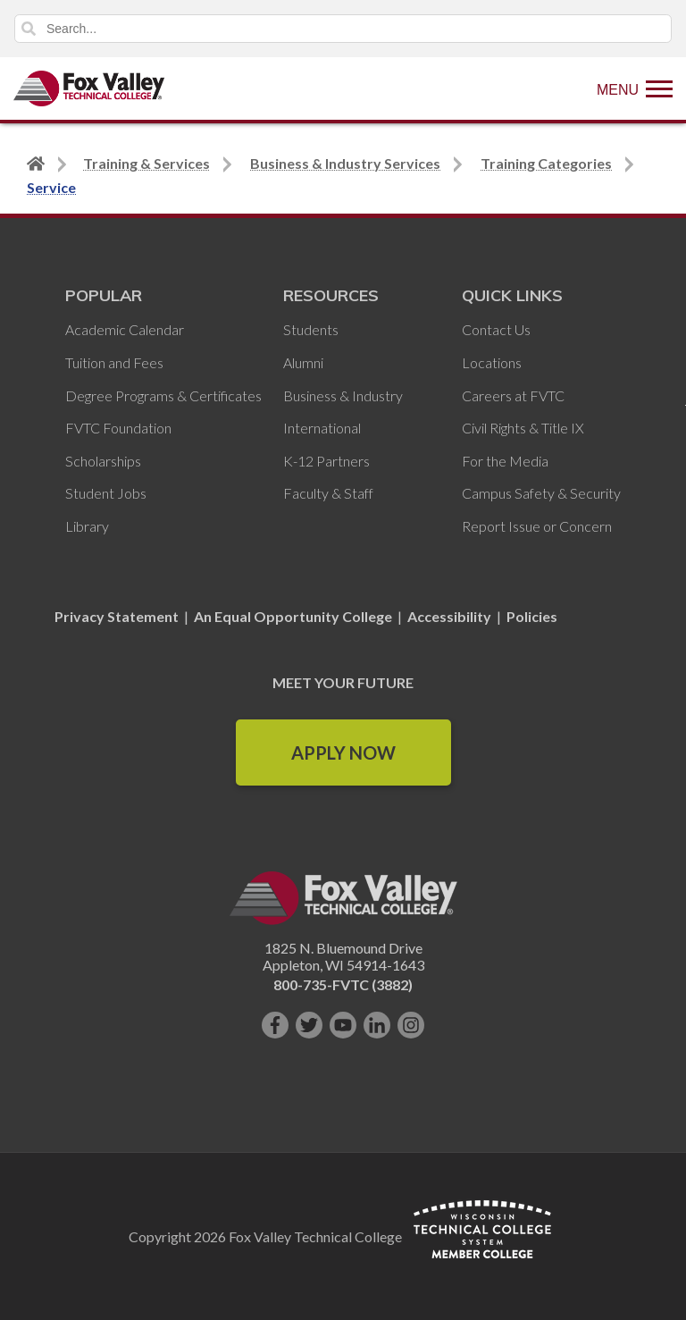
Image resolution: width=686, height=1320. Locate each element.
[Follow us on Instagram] (410, 1025)
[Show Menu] (635, 88)
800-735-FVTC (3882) (343, 984)
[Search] (343, 28)
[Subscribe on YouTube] (343, 1025)
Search (28, 28)
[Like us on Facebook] (275, 1025)
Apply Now (343, 752)
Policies (531, 616)
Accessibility (449, 616)
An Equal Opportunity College (293, 616)
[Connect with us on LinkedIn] (377, 1025)
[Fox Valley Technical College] (89, 88)
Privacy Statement (117, 616)
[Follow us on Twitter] (309, 1025)
